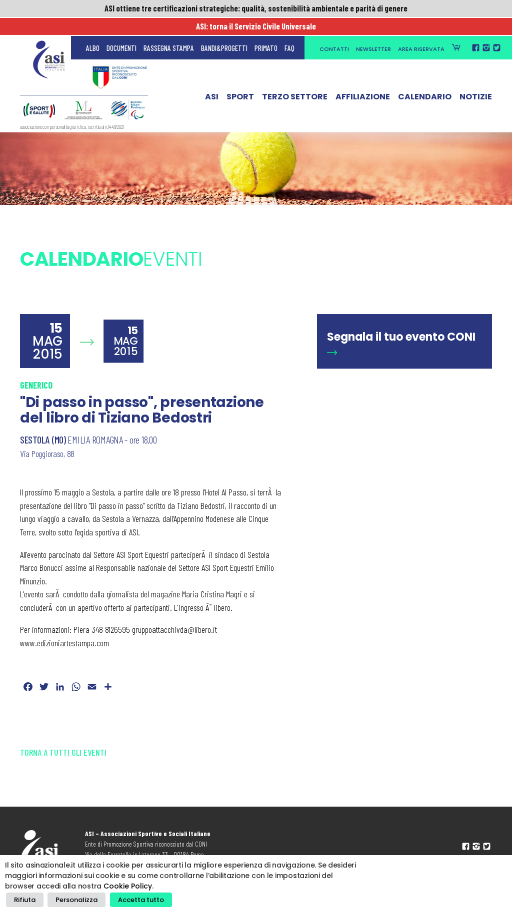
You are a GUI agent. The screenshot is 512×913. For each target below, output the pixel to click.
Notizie (476, 81)
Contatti (334, 31)
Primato (266, 29)
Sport (240, 81)
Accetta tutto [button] (135, 901)
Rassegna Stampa (169, 29)
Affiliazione (363, 81)
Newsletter (373, 31)
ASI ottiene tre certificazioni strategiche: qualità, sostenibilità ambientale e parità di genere (256, 8)
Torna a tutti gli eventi (63, 752)
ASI (211, 81)
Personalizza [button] (73, 901)
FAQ (289, 29)
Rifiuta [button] (23, 901)
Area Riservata (421, 31)
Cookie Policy (128, 888)
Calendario (425, 81)
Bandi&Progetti (224, 29)
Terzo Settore (295, 81)
